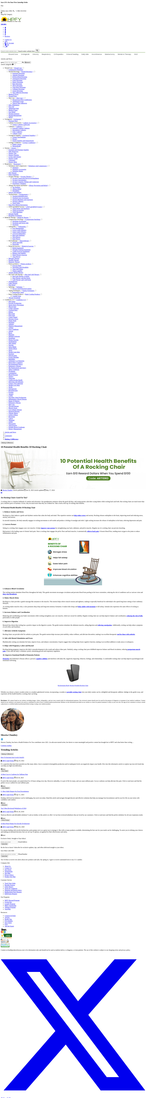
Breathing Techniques (15, 215)
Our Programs (5, 897)
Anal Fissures (13, 425)
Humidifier (15, 191)
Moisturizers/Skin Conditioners (22, 100)
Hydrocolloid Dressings (19, 77)
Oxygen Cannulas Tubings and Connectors (25, 182)
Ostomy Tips (12, 153)
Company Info (5, 863)
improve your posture (48, 528)
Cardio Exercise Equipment (21, 251)
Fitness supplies (17, 271)
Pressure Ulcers (13, 319)
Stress (10, 350)
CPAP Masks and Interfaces (21, 208)
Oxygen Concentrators (19, 180)
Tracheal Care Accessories (20, 198)
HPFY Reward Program (12, 900)
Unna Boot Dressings (19, 87)
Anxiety (11, 394)
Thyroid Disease (14, 406)
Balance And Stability (19, 253)
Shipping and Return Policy (13, 890)
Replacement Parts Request (13, 892)
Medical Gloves (13, 94)
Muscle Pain (12, 307)
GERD (11, 422)
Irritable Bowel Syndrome (17, 427)
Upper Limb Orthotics (19, 232)
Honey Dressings (17, 82)
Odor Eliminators (14, 105)
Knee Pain (12, 315)
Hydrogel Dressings (18, 73)
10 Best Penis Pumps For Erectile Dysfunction (15, 823)
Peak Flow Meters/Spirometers (18, 205)
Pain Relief (12, 285)
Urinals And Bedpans (19, 137)
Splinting (12, 287)
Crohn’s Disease (14, 308)
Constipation (12, 373)
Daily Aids (85, 54)
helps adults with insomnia (86, 606)
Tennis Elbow (13, 348)
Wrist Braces (16, 237)
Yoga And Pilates (17, 269)
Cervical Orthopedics (19, 233)
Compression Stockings (17, 219)
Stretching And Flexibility (20, 267)
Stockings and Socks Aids (20, 223)
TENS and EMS (17, 242)
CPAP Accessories (18, 210)
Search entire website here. (26, 51)
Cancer (11, 418)
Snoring (11, 345)
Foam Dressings (17, 80)
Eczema (11, 392)
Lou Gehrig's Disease (15, 410)
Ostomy (36, 54)
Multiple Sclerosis (14, 336)
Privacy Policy (9, 875)
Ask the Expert (9, 926)
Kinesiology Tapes (18, 292)
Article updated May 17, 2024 (44, 490)
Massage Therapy (14, 258)
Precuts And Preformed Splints (22, 289)
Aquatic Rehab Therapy (16, 272)
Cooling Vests (16, 296)
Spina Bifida (12, 347)
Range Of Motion (14, 401)
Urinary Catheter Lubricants (21, 124)
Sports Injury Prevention (16, 305)
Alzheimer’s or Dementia (16, 361)
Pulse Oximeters (14, 174)
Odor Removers (13, 151)
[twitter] (73, 1097)
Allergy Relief (16, 189)
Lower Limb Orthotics (19, 230)
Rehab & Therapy (124, 54)
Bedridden (12, 359)
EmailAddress (22, 842)
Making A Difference (7, 442)
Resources (4, 912)
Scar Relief (12, 112)
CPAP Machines (17, 212)
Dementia (6, 659)
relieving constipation (105, 625)
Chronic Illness (13, 413)
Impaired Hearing (14, 411)
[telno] (6, 41)
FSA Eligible (9, 921)
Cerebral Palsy (13, 310)
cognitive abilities (42, 659)
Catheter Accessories (16, 123)
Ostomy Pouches (14, 155)
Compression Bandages (16, 70)
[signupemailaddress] (9, 842)
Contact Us (8, 39)
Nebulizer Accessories (19, 169)
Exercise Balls (16, 265)
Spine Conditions (14, 369)
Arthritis (11, 324)
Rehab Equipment (18, 248)
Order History (9, 887)
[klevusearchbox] (37, 50)
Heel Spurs (12, 301)
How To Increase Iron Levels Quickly (12, 757)
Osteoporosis (13, 389)
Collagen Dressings (18, 89)
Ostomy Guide (13, 158)
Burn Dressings (17, 84)
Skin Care (12, 98)
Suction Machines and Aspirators (22, 199)
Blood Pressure (13, 375)
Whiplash (11, 420)
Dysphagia (12, 371)
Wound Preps (13, 96)
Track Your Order (10, 883)
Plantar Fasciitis (13, 340)
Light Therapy (13, 283)
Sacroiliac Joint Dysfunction (17, 397)
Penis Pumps (5, 820)
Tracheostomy (14, 194)
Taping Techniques (15, 290)
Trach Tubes (16, 203)
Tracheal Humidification (20, 196)
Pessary (14, 139)
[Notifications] (7, 45)
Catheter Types (17, 133)
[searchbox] (9, 51)
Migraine (11, 334)
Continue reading (6, 745)
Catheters (12, 126)
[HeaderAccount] (9, 43)
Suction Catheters (17, 201)
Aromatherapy (13, 281)
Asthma (11, 327)
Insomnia (11, 322)
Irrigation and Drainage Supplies (19, 150)
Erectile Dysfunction (15, 303)
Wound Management (15, 115)
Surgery (11, 376)
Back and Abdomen (18, 235)
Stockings (15, 224)
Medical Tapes (13, 110)
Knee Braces (16, 239)
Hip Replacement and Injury (17, 368)
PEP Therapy (13, 173)
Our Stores (8, 870)
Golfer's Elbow (13, 415)
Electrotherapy (14, 241)
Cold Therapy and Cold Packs (21, 280)
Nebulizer (15, 167)
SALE (136, 54)
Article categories (7, 64)
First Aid (11, 107)
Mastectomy (110, 54)
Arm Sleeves (16, 257)
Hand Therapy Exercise (19, 255)
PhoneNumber (22, 854)
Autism (11, 331)
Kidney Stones (16, 144)
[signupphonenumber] (9, 854)
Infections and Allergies (16, 382)
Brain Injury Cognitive (16, 362)
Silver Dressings (17, 85)
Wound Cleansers (14, 114)
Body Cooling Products (16, 294)
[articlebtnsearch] (27, 62)
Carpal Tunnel (13, 317)
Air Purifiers (16, 187)
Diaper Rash (12, 321)
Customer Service (6, 880)
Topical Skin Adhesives (19, 103)
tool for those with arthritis (126, 634)
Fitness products (14, 264)
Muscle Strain (13, 408)
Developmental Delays (16, 364)
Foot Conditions (14, 329)
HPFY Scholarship (10, 905)
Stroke (11, 387)
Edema (11, 312)
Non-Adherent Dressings (20, 92)
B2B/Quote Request (11, 894)
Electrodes (15, 244)
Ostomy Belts (13, 162)
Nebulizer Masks (17, 171)
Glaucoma (12, 378)
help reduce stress (80, 515)
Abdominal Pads (14, 108)
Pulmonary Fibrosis (15, 403)
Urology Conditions (15, 142)
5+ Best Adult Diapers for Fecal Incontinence (15, 791)
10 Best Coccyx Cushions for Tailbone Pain (14, 774)
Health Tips (8, 919)
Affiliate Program (10, 907)
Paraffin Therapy (14, 260)
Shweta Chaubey (7, 490)
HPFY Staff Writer (8, 761)
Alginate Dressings (18, 75)
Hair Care (12, 404)
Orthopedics (58, 54)
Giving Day (8, 902)
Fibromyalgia (13, 355)
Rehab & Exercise (15, 246)
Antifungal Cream (18, 101)
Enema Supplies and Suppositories (23, 141)
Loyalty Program (10, 904)
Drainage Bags (13, 121)
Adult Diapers (5, 788)
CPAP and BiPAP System (17, 207)
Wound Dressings (15, 71)
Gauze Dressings (17, 91)
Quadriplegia (13, 341)
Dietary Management (15, 429)
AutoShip (8, 909)
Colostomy (12, 160)
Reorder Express (10, 885)
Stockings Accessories (19, 221)
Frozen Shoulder (14, 357)
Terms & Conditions (11, 888)
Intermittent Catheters (19, 130)
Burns (10, 333)
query (2, 62)
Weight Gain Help (14, 352)
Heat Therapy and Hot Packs (21, 278)
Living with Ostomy (15, 157)
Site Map (7, 873)
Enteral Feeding (72, 54)
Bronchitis (12, 417)
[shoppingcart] (75, 47)
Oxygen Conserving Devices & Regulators (25, 178)
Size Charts (8, 923)
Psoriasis (11, 354)
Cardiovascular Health (15, 380)
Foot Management (18, 228)
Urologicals (25, 54)
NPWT (11, 117)
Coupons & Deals (10, 916)
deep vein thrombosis (10, 594)
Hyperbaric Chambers (19, 183)
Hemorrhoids (16, 146)
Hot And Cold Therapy (16, 274)
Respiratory (46, 54)
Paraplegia (12, 338)
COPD (11, 396)
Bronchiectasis (13, 390)
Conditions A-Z (10, 300)
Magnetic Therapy (14, 262)
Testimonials (9, 871)
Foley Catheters (17, 132)
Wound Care (13, 54)
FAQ (6, 924)
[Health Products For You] (73, 19)
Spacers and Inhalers (15, 192)
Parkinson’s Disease (15, 366)
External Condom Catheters (21, 128)
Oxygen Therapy (14, 176)
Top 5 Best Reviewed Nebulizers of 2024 (13, 808)
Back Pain (12, 314)
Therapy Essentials (14, 298)
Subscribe (4, 844)
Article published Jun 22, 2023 (23, 490)
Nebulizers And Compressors (18, 166)
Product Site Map (10, 877)
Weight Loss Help (14, 385)
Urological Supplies (15, 135)
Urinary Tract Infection (16, 383)
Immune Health (13, 214)
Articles (7, 917)
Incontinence (97, 54)
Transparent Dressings (19, 78)
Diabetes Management (15, 326)
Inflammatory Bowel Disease (18, 399)
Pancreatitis (12, 424)
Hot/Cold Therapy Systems (20, 276)
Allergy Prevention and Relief (18, 185)
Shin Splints (12, 343)
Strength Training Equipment (21, 250)
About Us (8, 866)
